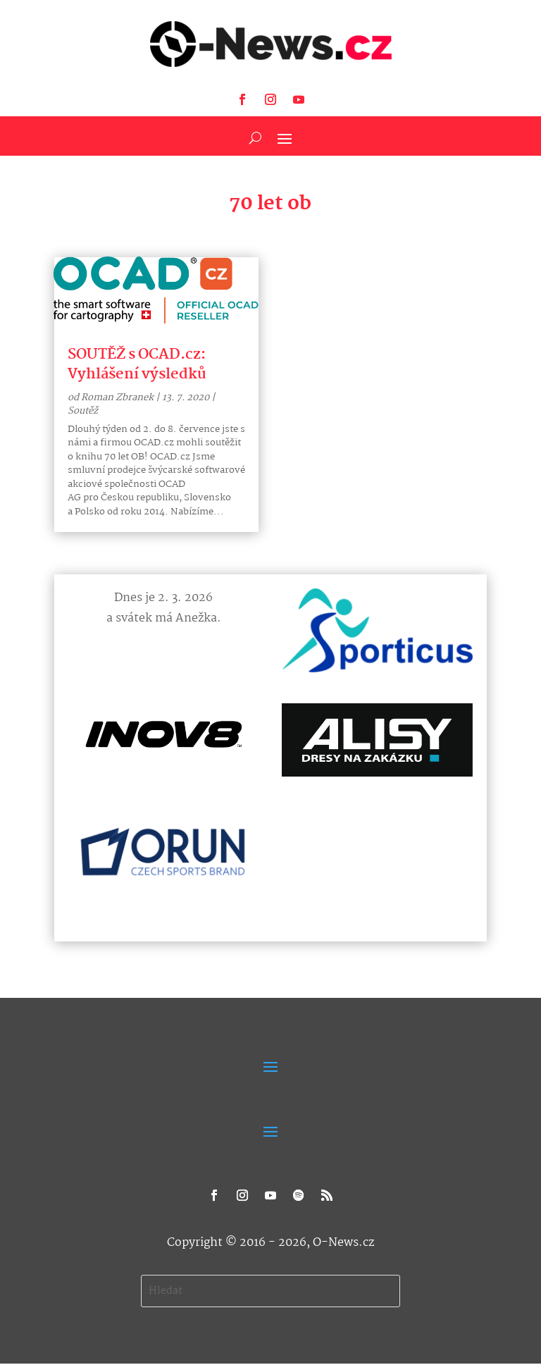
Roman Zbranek (117, 397)
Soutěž (83, 411)
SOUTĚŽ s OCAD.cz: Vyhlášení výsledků (137, 364)
